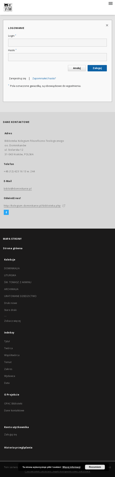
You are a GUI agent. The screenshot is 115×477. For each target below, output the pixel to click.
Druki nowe (10, 303)
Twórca (8, 348)
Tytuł (7, 341)
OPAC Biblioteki (13, 403)
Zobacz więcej (12, 321)
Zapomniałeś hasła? (44, 78)
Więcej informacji (71, 467)
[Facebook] (6, 212)
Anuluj (77, 68)
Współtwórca (11, 355)
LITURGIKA (10, 275)
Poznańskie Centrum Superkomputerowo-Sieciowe (57, 471)
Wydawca (9, 376)
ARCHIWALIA (11, 289)
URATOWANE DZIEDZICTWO (20, 296)
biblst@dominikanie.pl (18, 188)
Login (12, 35)
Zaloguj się (10, 434)
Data (7, 383)
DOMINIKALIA (12, 268)
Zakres (8, 369)
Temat (8, 362)
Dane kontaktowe (14, 410)
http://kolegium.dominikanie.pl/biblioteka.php (32, 205)
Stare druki (10, 310)
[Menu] (110, 3)
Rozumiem (95, 467)
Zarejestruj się (17, 78)
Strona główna (13, 248)
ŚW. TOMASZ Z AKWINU (17, 282)
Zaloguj (97, 68)
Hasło (12, 50)
